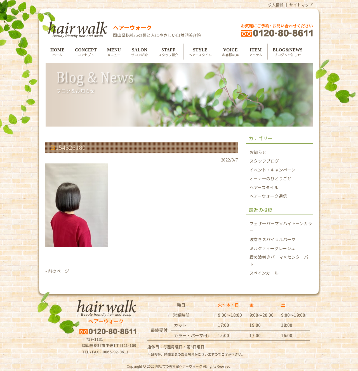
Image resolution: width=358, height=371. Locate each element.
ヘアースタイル (263, 187)
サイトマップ (301, 5)
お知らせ (257, 152)
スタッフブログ (264, 161)
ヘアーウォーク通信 (268, 196)
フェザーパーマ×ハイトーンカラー (280, 227)
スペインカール (264, 273)
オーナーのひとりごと (270, 178)
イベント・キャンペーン (272, 170)
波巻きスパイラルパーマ (272, 239)
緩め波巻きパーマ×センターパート (280, 260)
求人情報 (276, 5)
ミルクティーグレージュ (272, 248)
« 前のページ (57, 271)
